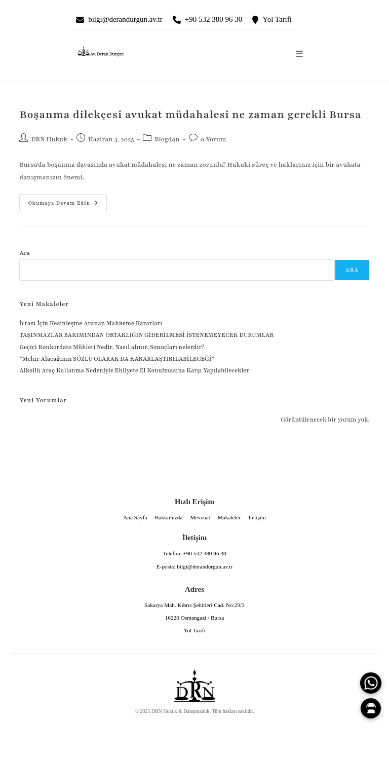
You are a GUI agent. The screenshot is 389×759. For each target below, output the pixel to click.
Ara (24, 253)
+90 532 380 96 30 (213, 19)
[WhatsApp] (371, 683)
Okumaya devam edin (58, 200)
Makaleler (229, 517)
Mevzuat (200, 517)
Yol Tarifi (277, 19)
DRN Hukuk (49, 139)
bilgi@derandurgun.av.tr (125, 19)
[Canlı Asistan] (371, 708)
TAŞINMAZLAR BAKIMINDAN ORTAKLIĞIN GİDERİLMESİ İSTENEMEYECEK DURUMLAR (147, 335)
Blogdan (166, 139)
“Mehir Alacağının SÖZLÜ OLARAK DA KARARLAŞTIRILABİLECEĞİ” (116, 359)
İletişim (256, 517)
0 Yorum (213, 139)
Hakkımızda (168, 517)
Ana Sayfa (135, 517)
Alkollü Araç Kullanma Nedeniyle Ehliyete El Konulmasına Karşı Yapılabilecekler (134, 370)
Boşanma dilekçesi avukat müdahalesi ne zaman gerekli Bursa (190, 114)
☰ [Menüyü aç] (299, 54)
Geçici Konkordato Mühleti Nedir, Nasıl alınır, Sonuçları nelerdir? (111, 347)
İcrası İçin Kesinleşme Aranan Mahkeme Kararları (90, 323)
